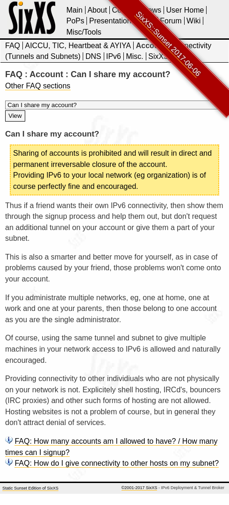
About (97, 10)
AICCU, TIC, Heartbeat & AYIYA (78, 46)
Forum (170, 21)
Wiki (193, 21)
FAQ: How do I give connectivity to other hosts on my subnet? (116, 463)
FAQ (12, 46)
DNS (93, 56)
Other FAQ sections (38, 86)
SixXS (158, 56)
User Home (185, 10)
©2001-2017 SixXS (139, 487)
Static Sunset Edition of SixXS (30, 488)
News (152, 10)
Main (74, 10)
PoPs (75, 21)
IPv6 (113, 56)
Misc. (134, 56)
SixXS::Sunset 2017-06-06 (168, 44)
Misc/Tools (83, 32)
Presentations (112, 21)
